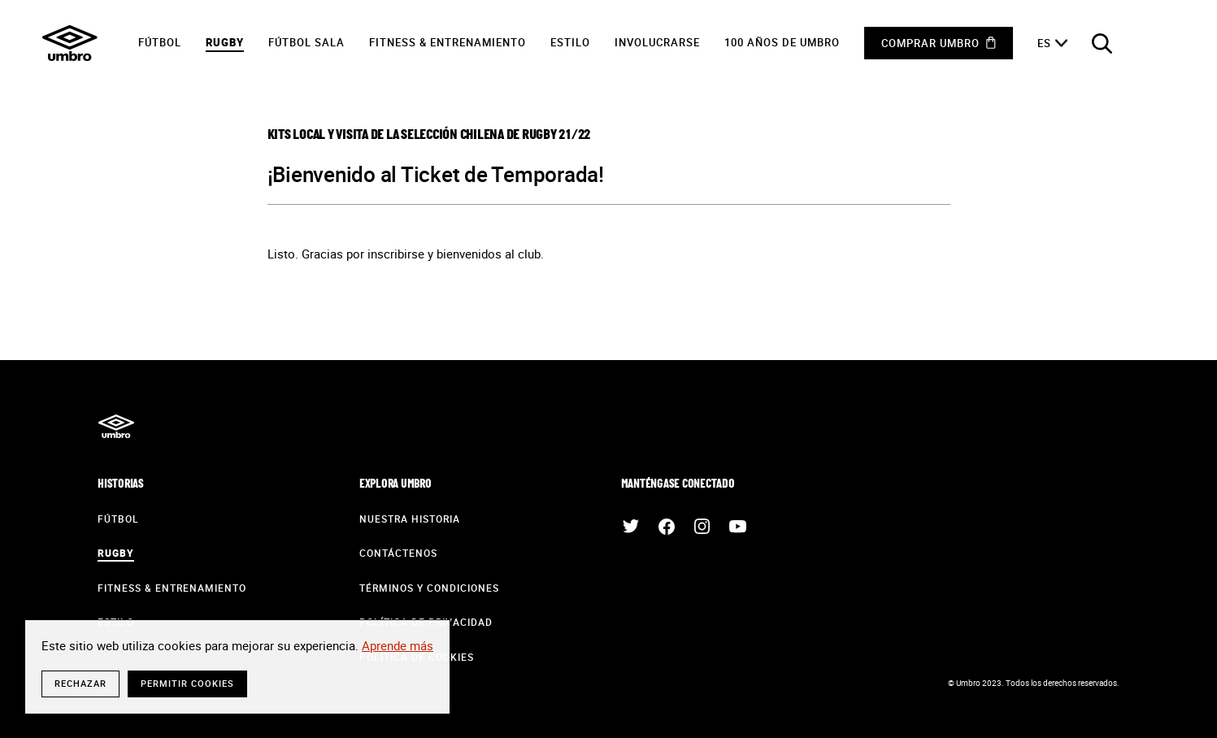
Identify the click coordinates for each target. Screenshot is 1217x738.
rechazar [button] (80, 683)
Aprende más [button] (397, 645)
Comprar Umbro (930, 43)
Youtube (738, 527)
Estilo (570, 42)
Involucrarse (657, 42)
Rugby (225, 42)
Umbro (70, 43)
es (1044, 43)
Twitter (631, 527)
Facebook (667, 527)
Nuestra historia (409, 518)
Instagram (702, 527)
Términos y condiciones (429, 587)
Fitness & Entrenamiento (447, 42)
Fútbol (159, 42)
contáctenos (398, 552)
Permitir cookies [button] (187, 683)
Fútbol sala (306, 42)
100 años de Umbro (782, 42)
